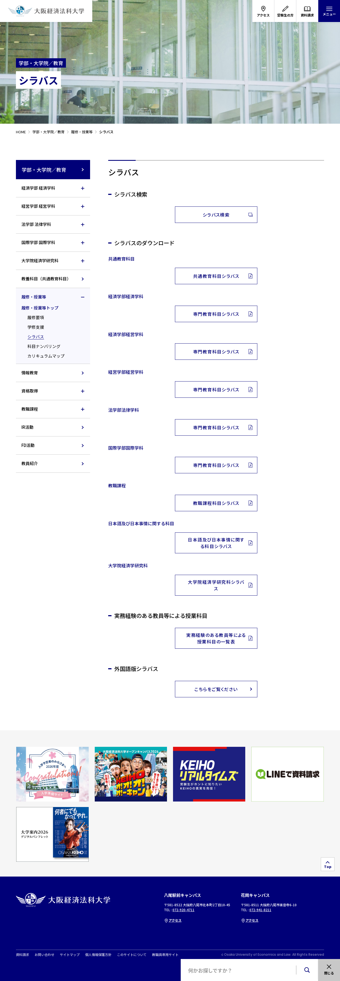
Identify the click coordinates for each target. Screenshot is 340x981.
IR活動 (27, 427)
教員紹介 (29, 463)
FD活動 (28, 445)
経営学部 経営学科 (38, 206)
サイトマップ (70, 954)
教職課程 (29, 409)
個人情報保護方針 (98, 954)
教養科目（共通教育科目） (46, 278)
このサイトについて (132, 954)
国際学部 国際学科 (38, 242)
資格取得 (29, 391)
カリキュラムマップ (46, 356)
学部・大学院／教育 (53, 169)
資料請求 (22, 954)
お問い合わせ (44, 954)
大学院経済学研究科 (39, 260)
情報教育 (29, 372)
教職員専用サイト (165, 954)
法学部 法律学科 (36, 224)
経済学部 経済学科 (38, 188)
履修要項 (35, 317)
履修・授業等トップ (39, 308)
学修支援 (35, 327)
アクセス (173, 920)
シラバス (35, 336)
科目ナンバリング (43, 346)
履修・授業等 (33, 297)
